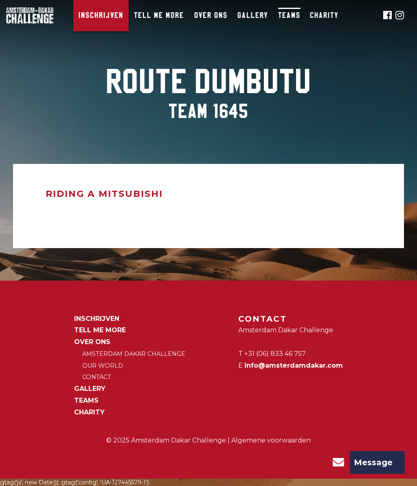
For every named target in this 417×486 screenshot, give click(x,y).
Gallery (252, 16)
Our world (102, 365)
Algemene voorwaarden (271, 440)
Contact (96, 377)
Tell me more (159, 16)
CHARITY (324, 16)
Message (360, 462)
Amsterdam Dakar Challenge (133, 353)
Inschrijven (101, 16)
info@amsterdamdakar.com (293, 365)
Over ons (211, 16)
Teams (289, 16)
